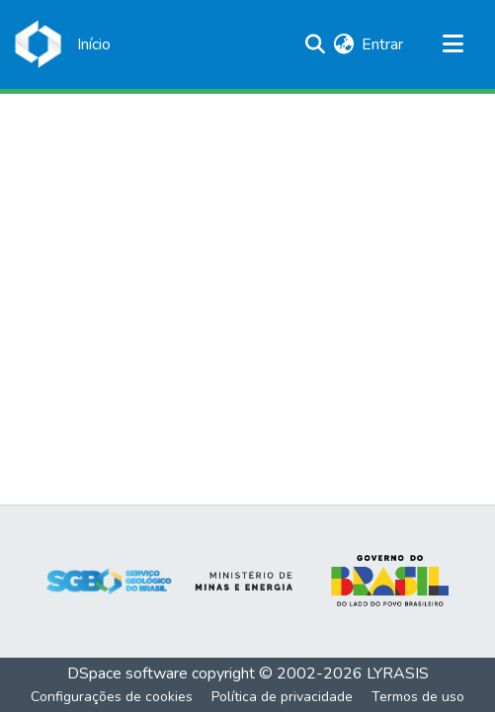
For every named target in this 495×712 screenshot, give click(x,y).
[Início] (94, 44)
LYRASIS (398, 673)
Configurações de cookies (112, 696)
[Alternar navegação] (452, 44)
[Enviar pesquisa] (314, 44)
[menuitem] (343, 44)
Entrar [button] (383, 44)
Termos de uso (417, 696)
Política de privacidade (282, 696)
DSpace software (127, 673)
